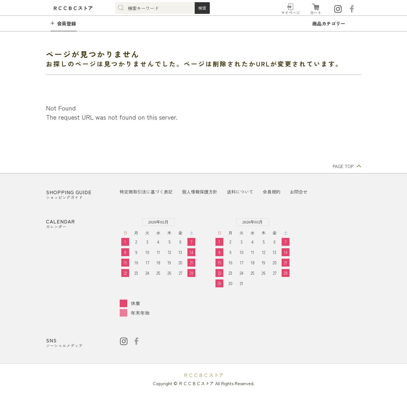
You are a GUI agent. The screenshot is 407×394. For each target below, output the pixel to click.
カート (315, 12)
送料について (240, 192)
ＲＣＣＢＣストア (203, 375)
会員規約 (271, 192)
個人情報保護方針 (199, 192)
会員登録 (66, 23)
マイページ (290, 12)
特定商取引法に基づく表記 (146, 192)
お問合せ (298, 192)
